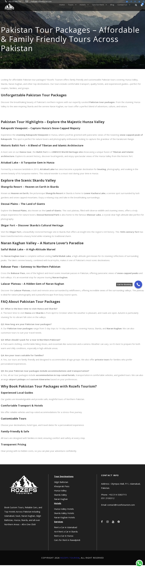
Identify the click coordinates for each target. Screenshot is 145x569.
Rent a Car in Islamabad (65, 531)
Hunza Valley (60, 494)
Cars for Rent (98, 4)
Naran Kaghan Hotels (64, 521)
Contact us (122, 4)
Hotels (83, 4)
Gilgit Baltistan (61, 485)
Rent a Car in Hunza (63, 539)
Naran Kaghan (61, 502)
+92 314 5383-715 (14, 1)
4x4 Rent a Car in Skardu (66, 535)
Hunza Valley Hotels (64, 512)
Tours (70, 4)
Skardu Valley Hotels (64, 517)
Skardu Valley (60, 498)
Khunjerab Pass (61, 490)
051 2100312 (107, 502)
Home (62, 4)
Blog (112, 4)
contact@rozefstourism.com (41, 1)
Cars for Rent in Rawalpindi (67, 543)
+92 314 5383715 (118, 498)
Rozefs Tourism (69, 561)
